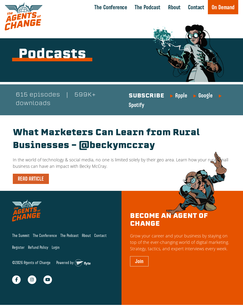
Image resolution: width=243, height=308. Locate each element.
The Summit (20, 235)
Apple (181, 95)
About (174, 7)
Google (205, 95)
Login (56, 247)
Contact (196, 7)
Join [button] (139, 261)
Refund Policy (38, 247)
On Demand (223, 7)
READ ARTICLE (31, 179)
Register (18, 247)
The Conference (110, 7)
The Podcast (147, 7)
